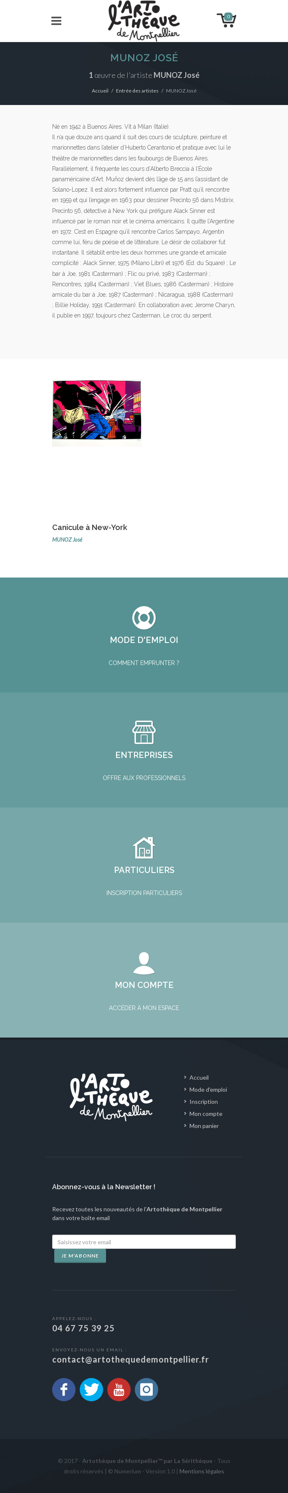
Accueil (100, 91)
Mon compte (205, 1113)
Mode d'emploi (208, 1089)
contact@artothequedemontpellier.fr (130, 1359)
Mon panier (204, 1125)
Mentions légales (201, 1471)
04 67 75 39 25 (83, 1328)
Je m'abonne (80, 1256)
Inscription (203, 1101)
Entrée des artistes (137, 91)
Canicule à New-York (89, 527)
